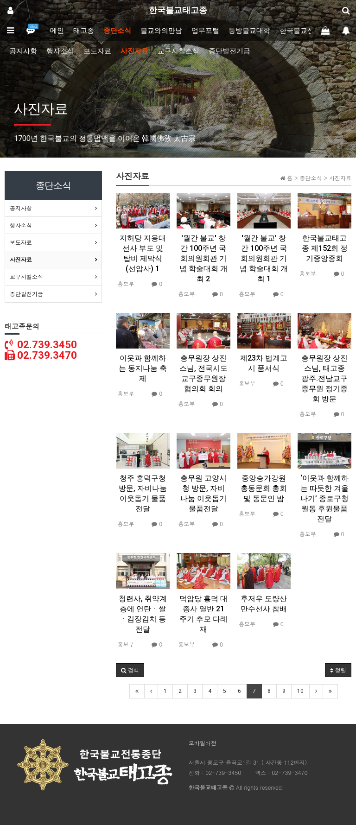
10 (300, 691)
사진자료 (134, 51)
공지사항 (23, 51)
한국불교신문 (300, 30)
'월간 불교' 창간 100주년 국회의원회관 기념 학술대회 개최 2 (203, 258)
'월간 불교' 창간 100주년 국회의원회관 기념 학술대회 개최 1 (264, 258)
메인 (57, 30)
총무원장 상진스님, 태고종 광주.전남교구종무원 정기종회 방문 (324, 378)
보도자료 (97, 51)
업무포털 (205, 30)
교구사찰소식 (178, 51)
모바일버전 (202, 743)
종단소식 (117, 30)
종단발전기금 (229, 51)
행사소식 (60, 51)
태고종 (83, 30)
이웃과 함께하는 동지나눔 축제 (143, 368)
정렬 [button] (338, 670)
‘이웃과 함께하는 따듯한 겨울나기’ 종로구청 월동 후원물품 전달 (324, 498)
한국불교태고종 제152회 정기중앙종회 (325, 248)
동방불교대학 (249, 30)
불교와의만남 (161, 30)
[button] (130, 670)
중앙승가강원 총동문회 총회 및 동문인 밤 (264, 488)
